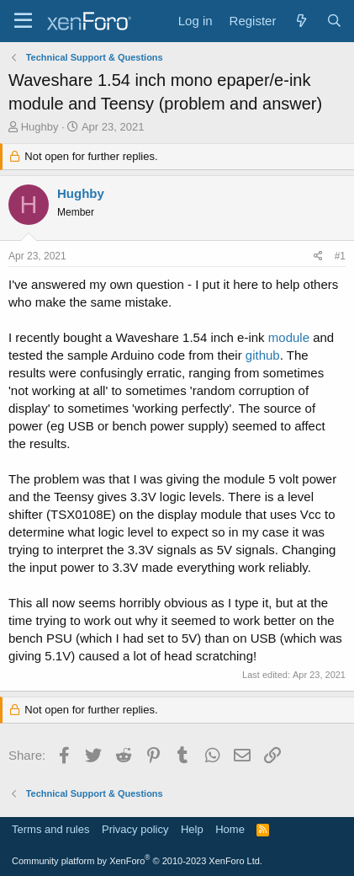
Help (192, 829)
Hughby (40, 126)
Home (230, 829)
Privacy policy (135, 829)
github (263, 355)
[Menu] (23, 21)
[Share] (318, 256)
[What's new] (300, 20)
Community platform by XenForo (137, 861)
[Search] (334, 20)
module (288, 337)
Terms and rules (50, 829)
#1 (340, 256)
